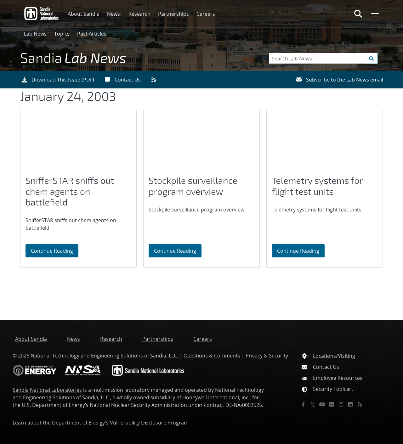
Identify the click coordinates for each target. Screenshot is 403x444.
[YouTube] (322, 404)
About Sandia (83, 13)
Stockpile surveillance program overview (193, 186)
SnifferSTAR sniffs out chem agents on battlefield (70, 191)
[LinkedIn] (350, 404)
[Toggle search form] (358, 13)
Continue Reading (54, 250)
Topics (62, 33)
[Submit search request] (371, 58)
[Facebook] (303, 404)
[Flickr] (331, 404)
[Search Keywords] (323, 58)
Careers (205, 13)
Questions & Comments (212, 355)
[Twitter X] (312, 404)
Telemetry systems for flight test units (317, 186)
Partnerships (173, 13)
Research (139, 13)
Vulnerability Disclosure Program (149, 422)
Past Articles (91, 33)
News (113, 13)
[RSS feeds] (156, 80)
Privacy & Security (267, 355)
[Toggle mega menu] (374, 13)
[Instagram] (341, 404)
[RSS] (360, 404)
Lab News (35, 33)
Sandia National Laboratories (47, 389)
